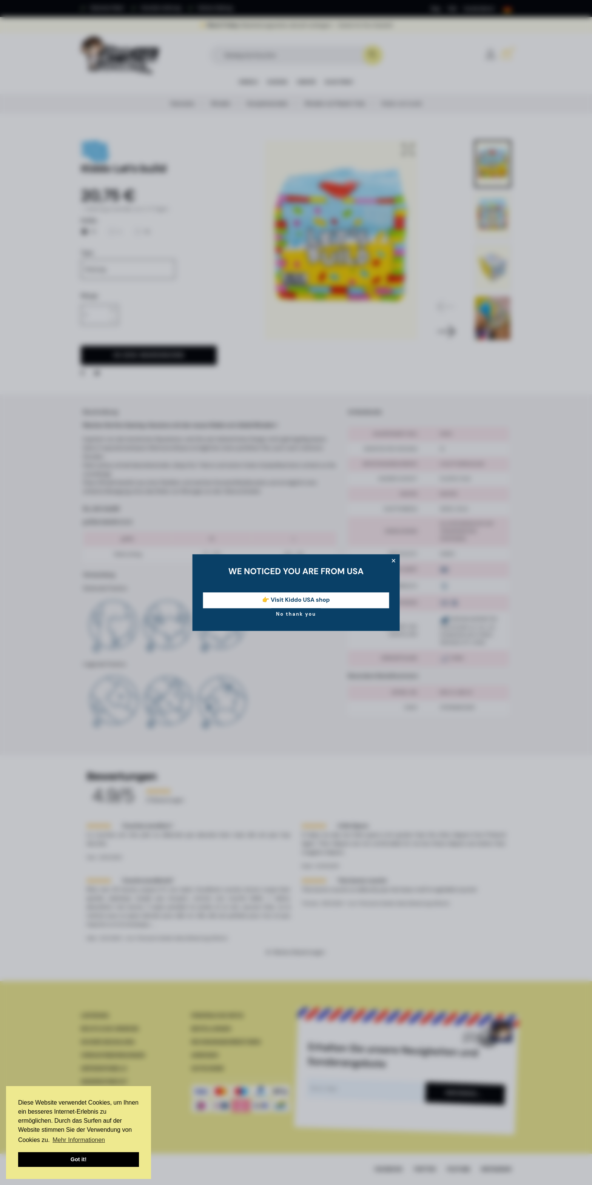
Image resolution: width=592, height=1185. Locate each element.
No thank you (296, 614)
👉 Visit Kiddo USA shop (296, 600)
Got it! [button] (78, 1159)
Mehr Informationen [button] (78, 1140)
